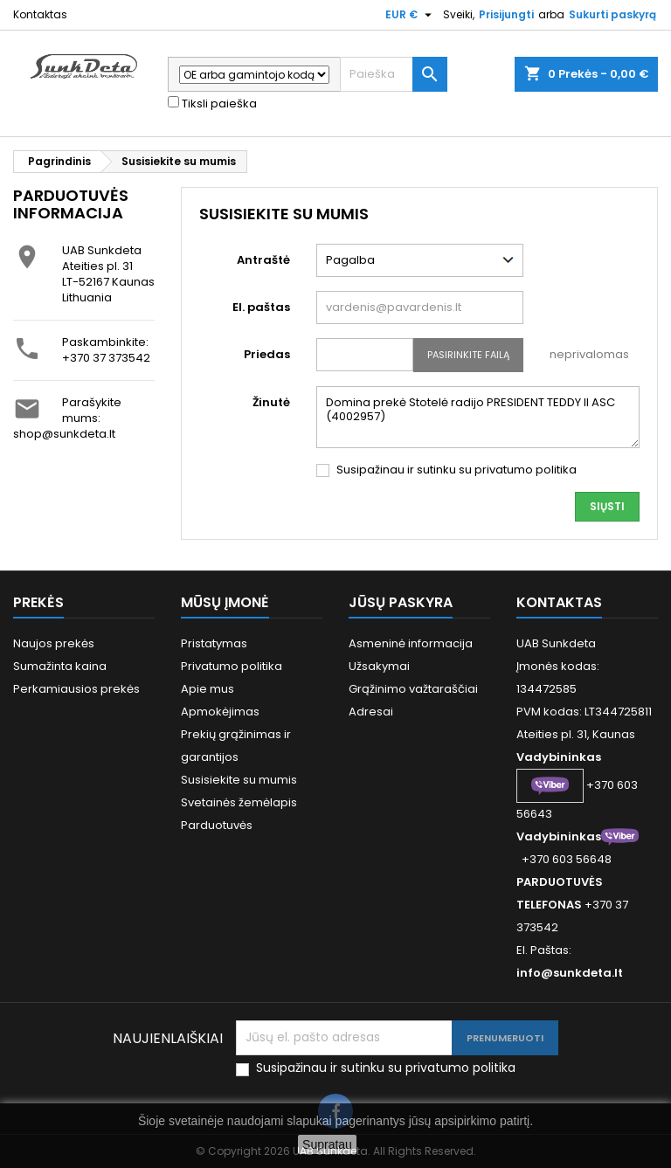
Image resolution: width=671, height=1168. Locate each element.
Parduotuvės (216, 825)
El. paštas (261, 307)
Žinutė (271, 402)
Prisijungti (506, 14)
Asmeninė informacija (411, 643)
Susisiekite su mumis (239, 779)
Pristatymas (214, 643)
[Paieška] (393, 74)
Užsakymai (379, 666)
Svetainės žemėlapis (239, 802)
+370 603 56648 (567, 859)
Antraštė (263, 260)
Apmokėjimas (220, 711)
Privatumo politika (231, 666)
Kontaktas (40, 14)
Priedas (267, 354)
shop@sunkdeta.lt (64, 433)
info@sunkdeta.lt (569, 972)
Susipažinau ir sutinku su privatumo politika (456, 470)
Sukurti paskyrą (612, 14)
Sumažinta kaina (60, 666)
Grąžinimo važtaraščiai (413, 689)
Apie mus (207, 689)
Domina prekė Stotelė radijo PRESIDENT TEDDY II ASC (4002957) (478, 417)
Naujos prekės (53, 643)
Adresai (371, 711)
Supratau (327, 1144)
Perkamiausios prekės (76, 689)
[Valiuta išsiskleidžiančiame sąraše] (410, 15)
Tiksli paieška (212, 104)
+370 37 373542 (106, 357)
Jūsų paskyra (401, 602)
